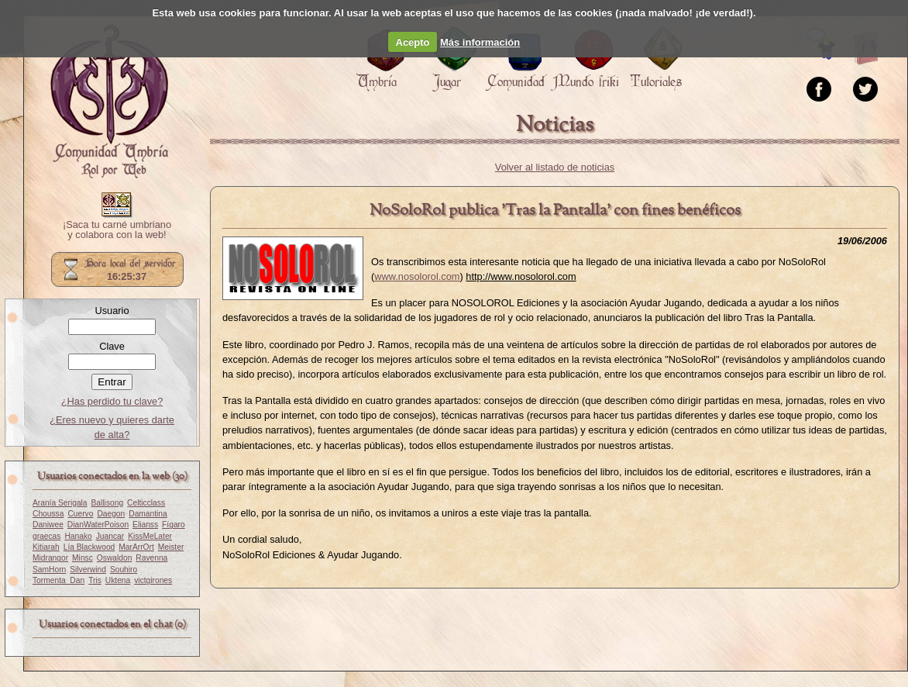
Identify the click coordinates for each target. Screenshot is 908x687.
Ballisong (107, 503)
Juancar (110, 536)
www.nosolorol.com (416, 276)
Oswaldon (114, 558)
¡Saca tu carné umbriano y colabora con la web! (117, 230)
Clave (112, 346)
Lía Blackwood (89, 547)
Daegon (111, 513)
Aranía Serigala (60, 503)
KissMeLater (150, 536)
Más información (480, 42)
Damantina (148, 513)
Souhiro (123, 569)
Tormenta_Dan (58, 580)
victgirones (153, 580)
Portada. (109, 101)
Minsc (82, 558)
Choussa (48, 513)
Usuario (112, 310)
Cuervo (80, 513)
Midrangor (50, 558)
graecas (46, 536)
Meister (171, 547)
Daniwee (48, 524)
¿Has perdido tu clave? (112, 401)
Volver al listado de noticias (554, 167)
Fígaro (173, 524)
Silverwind (88, 569)
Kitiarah (46, 547)
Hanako (77, 536)
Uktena (117, 580)
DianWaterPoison (98, 524)
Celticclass (146, 503)
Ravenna (151, 558)
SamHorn (49, 569)
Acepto (413, 42)
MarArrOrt (136, 547)
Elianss (145, 524)
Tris (94, 580)
